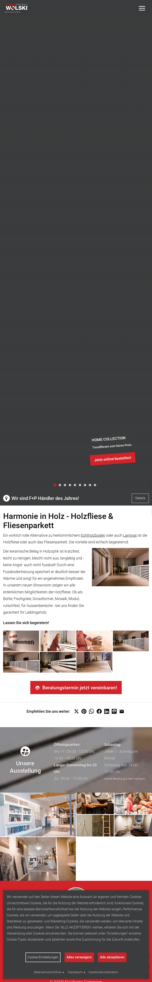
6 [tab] (81, 486)
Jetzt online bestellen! (113, 458)
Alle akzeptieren (112, 957)
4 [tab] (71, 486)
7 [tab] (86, 486)
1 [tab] (56, 486)
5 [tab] (76, 486)
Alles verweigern (79, 957)
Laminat (130, 535)
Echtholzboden (93, 535)
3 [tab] (66, 486)
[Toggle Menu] (142, 8)
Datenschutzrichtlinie (47, 972)
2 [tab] (61, 486)
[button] (76, 712)
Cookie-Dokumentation (103, 972)
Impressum (75, 972)
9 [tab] (96, 486)
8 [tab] (91, 486)
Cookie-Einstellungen (42, 957)
